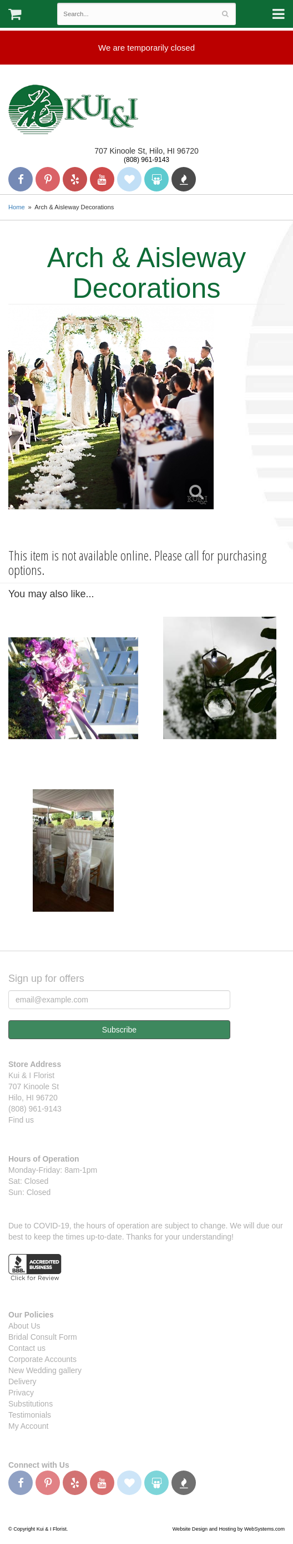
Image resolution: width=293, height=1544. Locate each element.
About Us (24, 1325)
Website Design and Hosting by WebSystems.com (229, 1529)
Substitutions (30, 1403)
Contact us (27, 1348)
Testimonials (29, 1414)
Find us (21, 1119)
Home (16, 207)
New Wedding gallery (45, 1370)
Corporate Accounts (42, 1359)
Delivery (22, 1381)
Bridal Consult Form (42, 1336)
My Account (28, 1426)
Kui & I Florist (73, 109)
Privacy (21, 1392)
